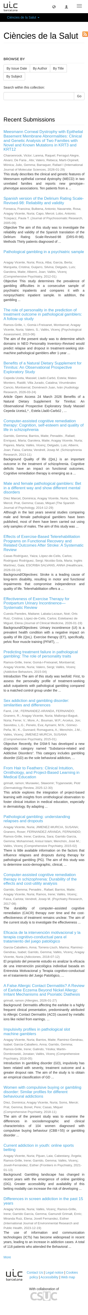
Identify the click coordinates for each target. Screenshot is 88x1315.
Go (79, 96)
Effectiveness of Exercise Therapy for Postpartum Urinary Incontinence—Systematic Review (36, 603)
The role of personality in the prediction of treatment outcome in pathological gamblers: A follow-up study (43, 314)
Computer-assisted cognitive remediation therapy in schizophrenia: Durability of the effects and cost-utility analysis (40, 879)
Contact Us (35, 1272)
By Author (40, 68)
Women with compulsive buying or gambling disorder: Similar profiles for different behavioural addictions (42, 1091)
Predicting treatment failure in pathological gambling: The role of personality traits (41, 654)
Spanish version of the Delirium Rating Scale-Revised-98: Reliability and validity (44, 200)
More (7, 1257)
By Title (58, 68)
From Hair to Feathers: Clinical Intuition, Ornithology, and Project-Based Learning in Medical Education (42, 772)
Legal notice (55, 1272)
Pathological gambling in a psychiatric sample (44, 252)
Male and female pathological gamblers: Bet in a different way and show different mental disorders (42, 487)
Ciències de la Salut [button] (23, 17)
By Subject (14, 76)
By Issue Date (17, 68)
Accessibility (49, 1277)
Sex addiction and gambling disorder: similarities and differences (36, 702)
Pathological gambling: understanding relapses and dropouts (37, 818)
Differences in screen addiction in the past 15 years (43, 1201)
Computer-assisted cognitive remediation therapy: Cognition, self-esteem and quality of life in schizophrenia (44, 425)
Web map (68, 1277)
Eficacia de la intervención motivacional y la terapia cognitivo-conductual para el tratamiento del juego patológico (42, 936)
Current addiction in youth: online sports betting (39, 1147)
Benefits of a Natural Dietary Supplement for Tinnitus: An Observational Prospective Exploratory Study (43, 367)
